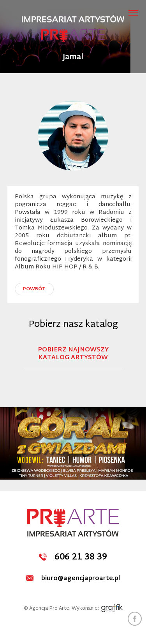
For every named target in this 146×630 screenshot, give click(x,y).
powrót (34, 289)
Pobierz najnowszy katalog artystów (73, 355)
